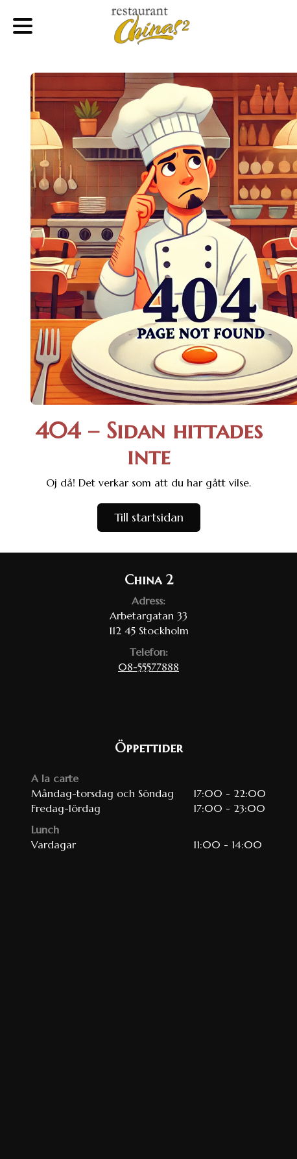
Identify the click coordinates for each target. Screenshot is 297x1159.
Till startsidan (149, 517)
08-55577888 (148, 666)
